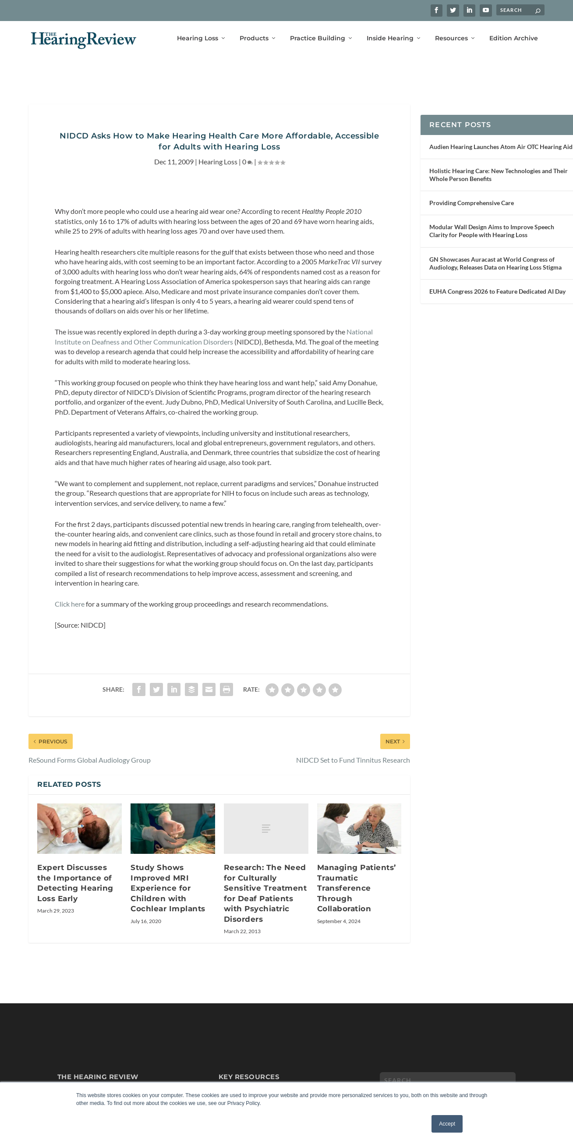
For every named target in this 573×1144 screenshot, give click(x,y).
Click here (70, 590)
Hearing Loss (197, 38)
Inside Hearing (390, 38)
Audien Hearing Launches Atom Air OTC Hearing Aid (501, 133)
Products (254, 38)
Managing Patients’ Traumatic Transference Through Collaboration (356, 875)
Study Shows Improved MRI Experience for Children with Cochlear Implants (168, 875)
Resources (451, 38)
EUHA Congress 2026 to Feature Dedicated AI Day (497, 278)
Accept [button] (447, 1124)
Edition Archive (513, 38)
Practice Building (317, 38)
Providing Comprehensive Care (471, 189)
